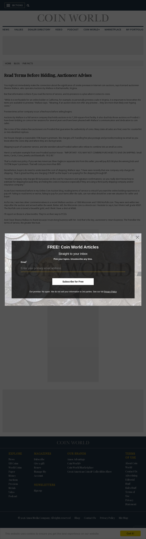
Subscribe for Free (73, 281)
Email (24, 262)
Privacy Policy (110, 291)
